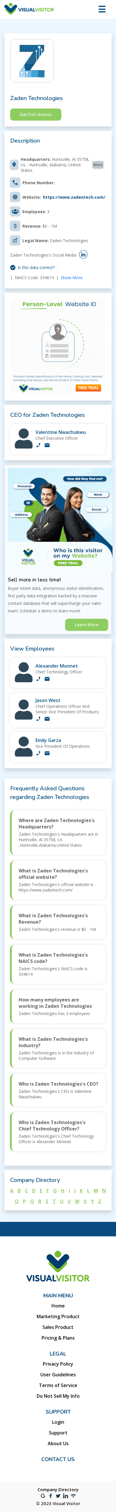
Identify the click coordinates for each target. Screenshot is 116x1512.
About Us (58, 1443)
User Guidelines (58, 1374)
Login (58, 1422)
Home (58, 1306)
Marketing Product (58, 1316)
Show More (72, 277)
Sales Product (58, 1327)
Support (58, 1433)
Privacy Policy (58, 1364)
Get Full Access (36, 114)
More (98, 164)
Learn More (87, 625)
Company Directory (58, 1489)
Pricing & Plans (58, 1338)
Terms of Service (58, 1385)
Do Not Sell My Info (58, 1396)
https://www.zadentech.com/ (74, 197)
